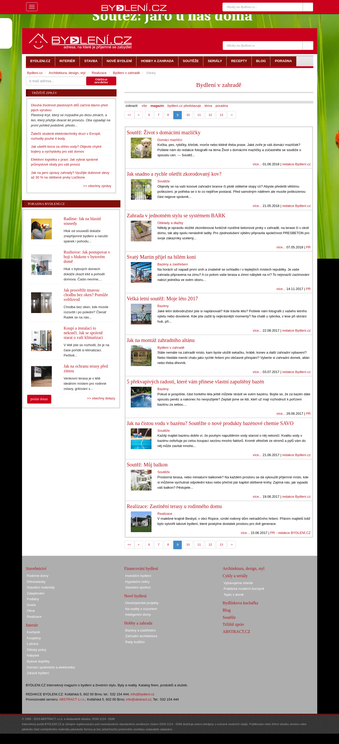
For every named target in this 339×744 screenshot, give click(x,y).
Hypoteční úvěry (137, 582)
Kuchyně (33, 632)
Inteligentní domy (138, 614)
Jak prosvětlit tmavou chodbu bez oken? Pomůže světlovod (86, 295)
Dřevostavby (36, 582)
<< (129, 114)
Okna (31, 611)
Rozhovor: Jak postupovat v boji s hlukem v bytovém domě (87, 257)
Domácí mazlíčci (169, 140)
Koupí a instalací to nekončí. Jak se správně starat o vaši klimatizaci (83, 333)
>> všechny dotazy (101, 398)
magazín (157, 106)
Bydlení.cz (35, 73)
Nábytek (33, 655)
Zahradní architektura (141, 636)
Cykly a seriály (235, 576)
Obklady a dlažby (170, 223)
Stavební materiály (41, 587)
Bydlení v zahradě (218, 84)
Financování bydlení (141, 568)
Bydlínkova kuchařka (240, 603)
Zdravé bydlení (38, 673)
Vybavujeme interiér (238, 583)
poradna (221, 106)
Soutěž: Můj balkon (147, 464)
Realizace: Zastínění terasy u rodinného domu (174, 506)
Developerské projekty (142, 603)
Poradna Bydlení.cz (46, 204)
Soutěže (163, 181)
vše (144, 106)
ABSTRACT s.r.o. (72, 699)
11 (199, 114)
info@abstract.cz (138, 699)
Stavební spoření (138, 587)
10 (188, 114)
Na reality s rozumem (141, 609)
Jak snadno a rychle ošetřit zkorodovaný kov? (174, 174)
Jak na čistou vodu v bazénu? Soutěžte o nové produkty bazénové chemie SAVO (210, 423)
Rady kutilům (135, 642)
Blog (227, 610)
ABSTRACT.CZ (236, 631)
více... (257, 164)
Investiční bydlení (138, 576)
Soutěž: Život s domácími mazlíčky (163, 132)
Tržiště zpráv (233, 624)
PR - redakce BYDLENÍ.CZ (290, 533)
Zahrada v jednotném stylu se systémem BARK (176, 215)
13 (221, 114)
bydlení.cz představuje (184, 106)
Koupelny (34, 638)
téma (208, 106)
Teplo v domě (234, 595)
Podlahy (33, 599)
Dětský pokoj (36, 650)
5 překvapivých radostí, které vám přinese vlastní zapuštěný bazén (195, 381)
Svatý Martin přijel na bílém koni (161, 257)
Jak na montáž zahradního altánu (161, 340)
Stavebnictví (36, 568)
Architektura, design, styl (67, 73)
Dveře (31, 605)
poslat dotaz (39, 399)
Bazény (163, 306)
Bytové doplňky (38, 661)
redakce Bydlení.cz (296, 164)
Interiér (32, 625)
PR (308, 247)
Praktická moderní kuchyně (244, 589)
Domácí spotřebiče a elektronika (51, 667)
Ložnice (33, 644)
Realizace (164, 514)
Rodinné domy (38, 576)
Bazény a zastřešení (172, 264)
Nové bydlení (135, 596)
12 (210, 114)
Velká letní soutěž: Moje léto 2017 (162, 298)
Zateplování (36, 593)
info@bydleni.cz (142, 694)
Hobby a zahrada (138, 623)
